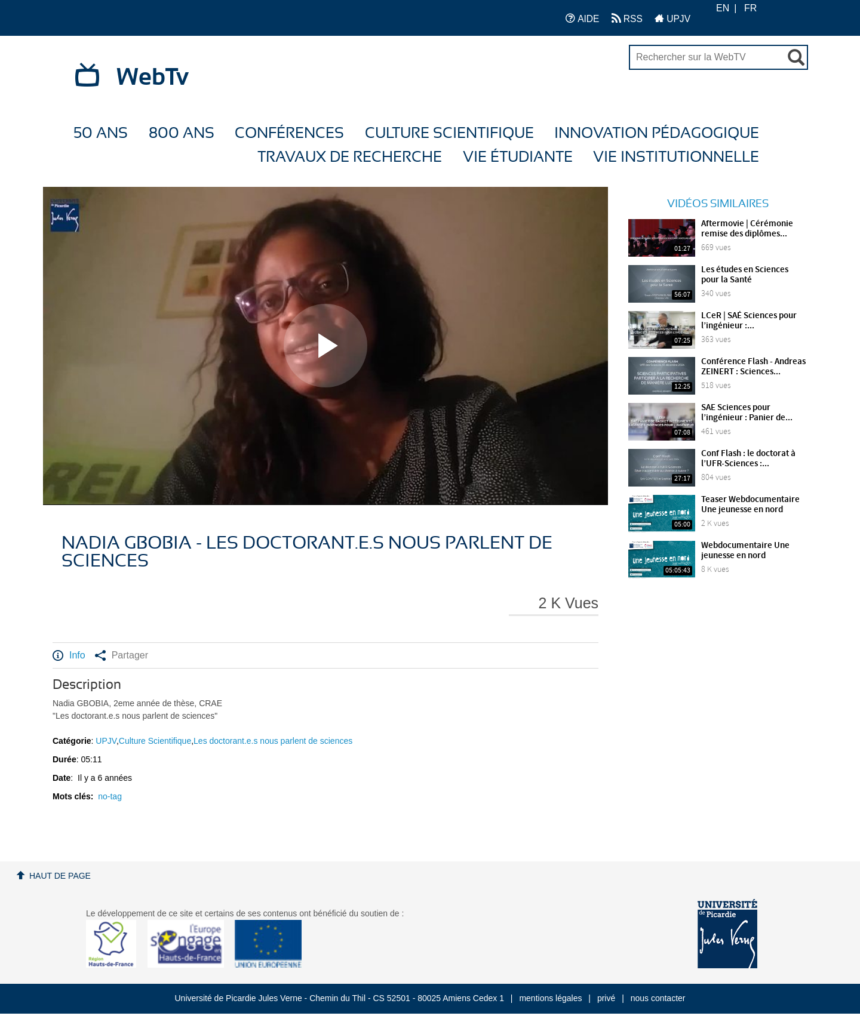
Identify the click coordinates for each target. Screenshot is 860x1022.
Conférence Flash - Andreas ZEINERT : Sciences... (753, 367)
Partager (121, 655)
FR (750, 8)
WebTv (152, 78)
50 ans (100, 133)
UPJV (672, 18)
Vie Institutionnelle (676, 157)
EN (722, 8)
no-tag (110, 796)
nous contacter (658, 998)
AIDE (583, 18)
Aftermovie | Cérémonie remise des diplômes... (747, 229)
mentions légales (550, 998)
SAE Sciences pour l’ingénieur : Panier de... (747, 413)
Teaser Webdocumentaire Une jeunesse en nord (750, 505)
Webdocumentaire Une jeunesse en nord (745, 551)
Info (69, 655)
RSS (627, 18)
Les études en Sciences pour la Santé (744, 275)
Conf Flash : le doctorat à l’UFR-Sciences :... (748, 459)
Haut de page (60, 876)
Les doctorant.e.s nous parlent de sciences (273, 741)
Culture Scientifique (449, 133)
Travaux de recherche (349, 157)
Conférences (289, 133)
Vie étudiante (518, 157)
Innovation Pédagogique (656, 133)
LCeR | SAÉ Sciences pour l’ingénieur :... (749, 321)
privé (606, 998)
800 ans (181, 133)
